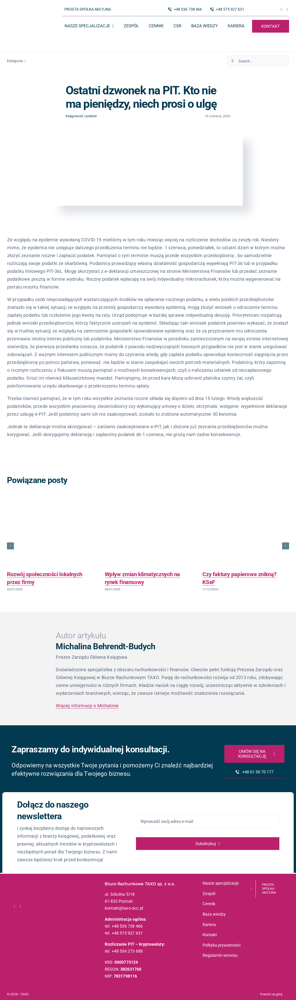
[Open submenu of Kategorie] (24, 61)
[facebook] (281, 9)
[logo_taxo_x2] (27, 12)
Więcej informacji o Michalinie (87, 705)
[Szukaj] (232, 61)
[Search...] (258, 61)
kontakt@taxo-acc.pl (124, 908)
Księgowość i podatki (81, 116)
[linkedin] (287, 9)
